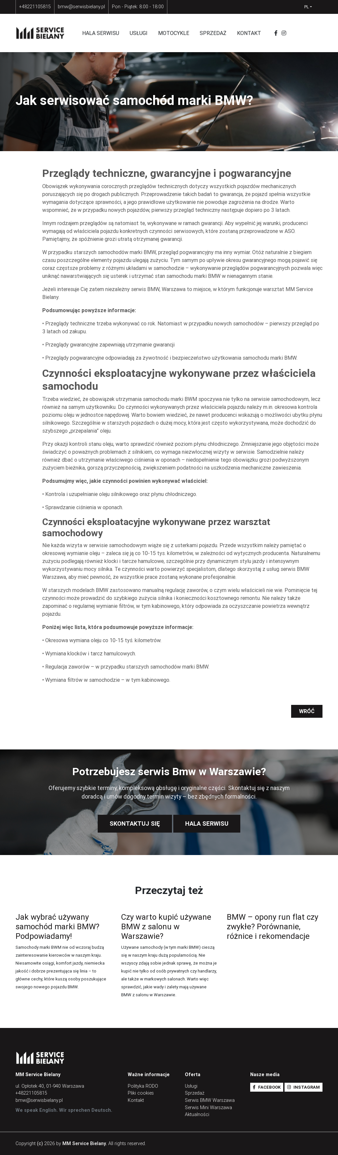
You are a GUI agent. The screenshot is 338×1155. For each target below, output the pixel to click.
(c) (40, 1143)
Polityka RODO (143, 1086)
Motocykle (173, 33)
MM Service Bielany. (84, 1143)
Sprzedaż (213, 33)
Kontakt (249, 33)
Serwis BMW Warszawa (210, 1100)
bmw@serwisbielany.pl (81, 7)
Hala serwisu (100, 33)
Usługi (139, 33)
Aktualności (197, 1114)
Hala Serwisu (206, 823)
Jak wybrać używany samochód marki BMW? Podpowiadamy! (57, 926)
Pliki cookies (141, 1093)
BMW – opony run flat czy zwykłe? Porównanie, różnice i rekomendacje (272, 926)
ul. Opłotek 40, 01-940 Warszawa (50, 1086)
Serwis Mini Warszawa (208, 1107)
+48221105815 (35, 7)
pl (306, 7)
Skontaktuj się (135, 823)
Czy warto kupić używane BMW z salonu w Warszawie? (166, 926)
